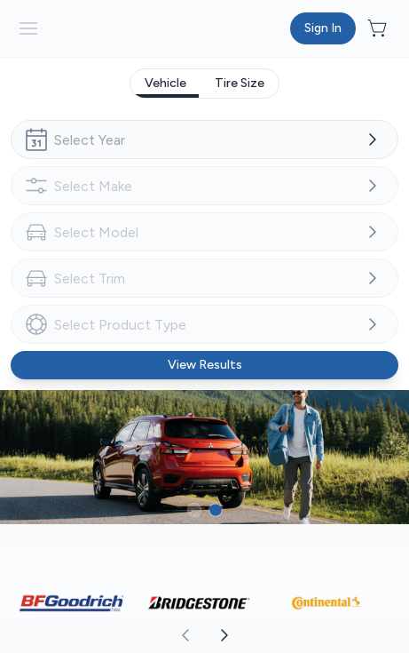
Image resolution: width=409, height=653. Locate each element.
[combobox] (204, 139)
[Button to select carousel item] (194, 510)
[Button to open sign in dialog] (323, 28)
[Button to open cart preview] (379, 28)
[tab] (165, 83)
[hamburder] (28, 28)
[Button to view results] (204, 365)
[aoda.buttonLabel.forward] (306, 635)
